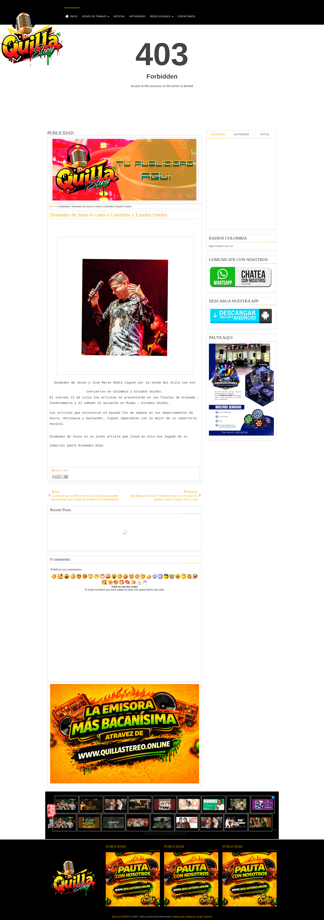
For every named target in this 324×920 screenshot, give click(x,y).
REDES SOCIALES (160, 16)
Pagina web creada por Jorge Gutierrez (192, 916)
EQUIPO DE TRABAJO (94, 16)
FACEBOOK (218, 134)
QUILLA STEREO (121, 916)
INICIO (73, 16)
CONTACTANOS (186, 16)
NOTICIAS (119, 16)
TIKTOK (264, 134)
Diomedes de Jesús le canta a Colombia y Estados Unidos (108, 214)
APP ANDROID (137, 16)
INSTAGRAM (241, 134)
